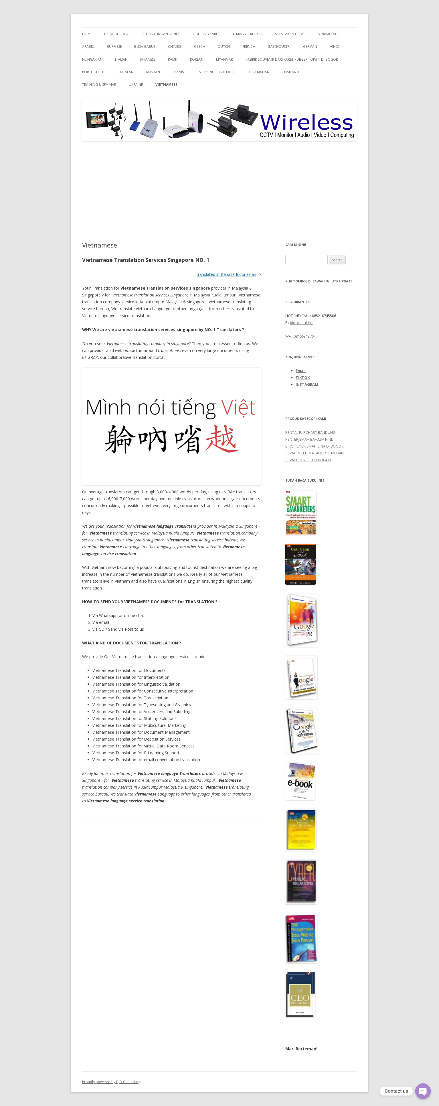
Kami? (172, 59)
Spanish (179, 72)
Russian (153, 72)
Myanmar (224, 59)
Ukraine (136, 84)
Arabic (88, 46)
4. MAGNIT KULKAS (247, 33)
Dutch (224, 46)
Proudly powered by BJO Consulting (111, 1081)
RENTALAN (125, 72)
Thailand (290, 72)
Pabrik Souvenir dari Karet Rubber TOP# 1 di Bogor (292, 59)
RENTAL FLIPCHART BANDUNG (310, 432)
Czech (199, 46)
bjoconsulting (301, 322)
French (248, 46)
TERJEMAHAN (259, 72)
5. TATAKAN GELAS (290, 33)
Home (87, 33)
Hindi (334, 46)
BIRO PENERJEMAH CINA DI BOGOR (314, 446)
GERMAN (310, 46)
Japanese (147, 59)
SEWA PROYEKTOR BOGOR (308, 459)
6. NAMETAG (328, 33)
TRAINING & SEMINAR (99, 84)
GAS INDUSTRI (279, 46)
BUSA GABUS (144, 46)
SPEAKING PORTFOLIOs (217, 72)
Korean (196, 59)
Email (301, 370)
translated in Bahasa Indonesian (226, 274)
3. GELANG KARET (206, 33)
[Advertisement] (219, 191)
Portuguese (93, 72)
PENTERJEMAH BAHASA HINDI (310, 439)
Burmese (114, 46)
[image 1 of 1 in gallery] (171, 426)
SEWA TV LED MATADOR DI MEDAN (314, 453)
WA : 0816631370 (299, 336)
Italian (121, 59)
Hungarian (92, 59)
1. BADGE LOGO (117, 33)
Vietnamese (166, 84)
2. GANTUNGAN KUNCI (160, 33)
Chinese (174, 46)
